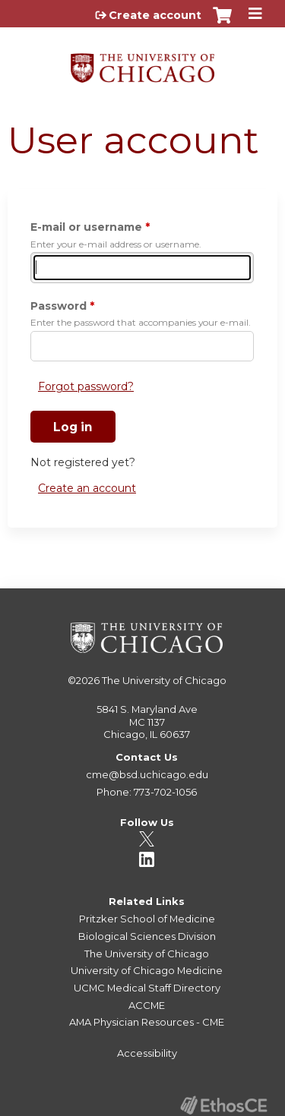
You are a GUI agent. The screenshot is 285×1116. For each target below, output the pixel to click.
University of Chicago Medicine (147, 970)
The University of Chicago (164, 680)
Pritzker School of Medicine (147, 919)
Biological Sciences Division (147, 936)
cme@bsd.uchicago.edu (147, 774)
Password (58, 306)
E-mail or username (86, 227)
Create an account (87, 488)
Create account (155, 15)
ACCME (146, 1005)
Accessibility (147, 1053)
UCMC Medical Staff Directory (147, 988)
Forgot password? (86, 386)
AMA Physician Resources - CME (146, 1022)
